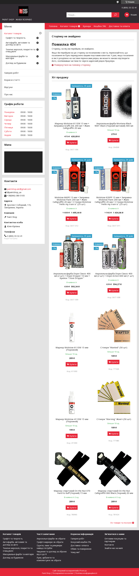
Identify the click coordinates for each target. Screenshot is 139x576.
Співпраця (92, 32)
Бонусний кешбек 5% (81, 542)
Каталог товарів (68, 26)
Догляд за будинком (16, 63)
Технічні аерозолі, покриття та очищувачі (20, 51)
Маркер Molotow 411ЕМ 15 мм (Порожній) (72, 420)
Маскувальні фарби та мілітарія (17, 57)
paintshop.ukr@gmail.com (19, 189)
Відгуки (8, 87)
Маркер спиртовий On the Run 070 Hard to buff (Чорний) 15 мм (72, 492)
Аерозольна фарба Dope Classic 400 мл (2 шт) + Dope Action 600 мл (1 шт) (114, 274)
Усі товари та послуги (120, 523)
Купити (73, 142)
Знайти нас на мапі (114, 548)
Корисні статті (12, 79)
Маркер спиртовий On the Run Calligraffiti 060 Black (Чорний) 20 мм (114, 492)
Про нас (8, 94)
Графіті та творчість (16, 38)
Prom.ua (83, 570)
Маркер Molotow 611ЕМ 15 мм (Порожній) (72, 348)
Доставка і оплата (80, 545)
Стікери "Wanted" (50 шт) (113, 347)
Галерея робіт (11, 72)
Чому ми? (75, 552)
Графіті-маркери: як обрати (50, 542)
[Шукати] (115, 14)
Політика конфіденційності (86, 573)
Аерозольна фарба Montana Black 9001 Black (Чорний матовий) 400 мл (114, 124)
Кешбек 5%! (100, 26)
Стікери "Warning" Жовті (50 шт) (114, 419)
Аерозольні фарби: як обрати (51, 538)
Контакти (79, 32)
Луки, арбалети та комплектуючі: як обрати (49, 559)
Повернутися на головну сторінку (72, 64)
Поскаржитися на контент (62, 573)
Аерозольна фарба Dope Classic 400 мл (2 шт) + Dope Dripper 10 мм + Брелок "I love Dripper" (71, 275)
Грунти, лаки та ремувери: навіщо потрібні (49, 546)
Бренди (87, 26)
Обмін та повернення (60, 32)
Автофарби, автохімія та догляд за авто (18, 44)
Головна (53, 26)
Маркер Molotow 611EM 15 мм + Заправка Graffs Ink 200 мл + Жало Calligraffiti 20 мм (72, 125)
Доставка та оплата (119, 26)
